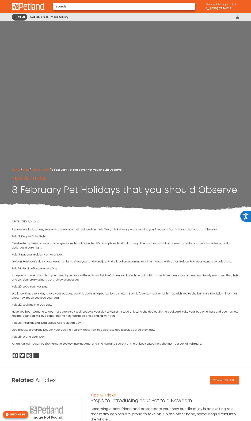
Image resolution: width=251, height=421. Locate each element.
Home (16, 170)
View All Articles (224, 380)
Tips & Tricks (40, 170)
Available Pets (39, 17)
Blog (26, 170)
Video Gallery (59, 17)
